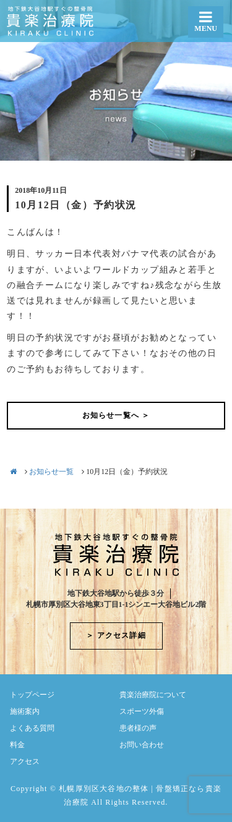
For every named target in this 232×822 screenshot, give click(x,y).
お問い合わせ (141, 744)
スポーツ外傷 (141, 711)
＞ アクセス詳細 (116, 635)
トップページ (32, 694)
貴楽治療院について (152, 694)
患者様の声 (138, 728)
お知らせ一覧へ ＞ (116, 415)
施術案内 (25, 711)
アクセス (25, 761)
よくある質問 (32, 728)
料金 (17, 744)
